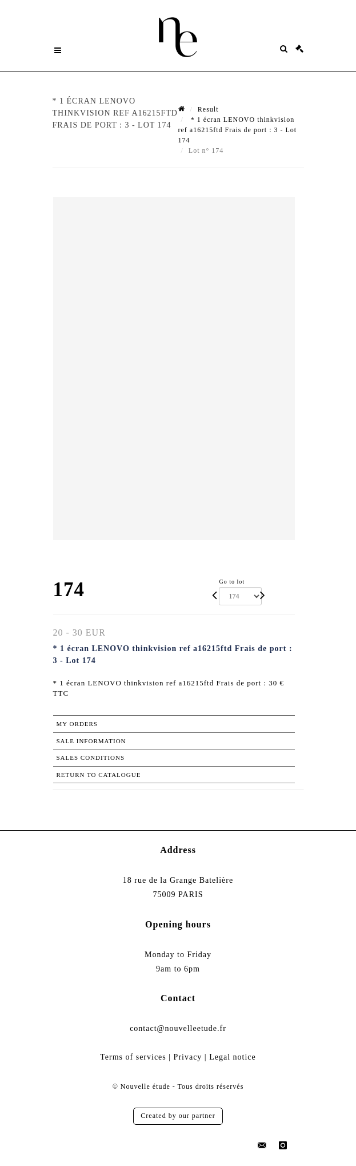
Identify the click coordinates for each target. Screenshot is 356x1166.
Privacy (188, 1057)
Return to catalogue (99, 774)
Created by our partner (178, 1116)
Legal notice (232, 1057)
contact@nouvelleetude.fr (178, 1028)
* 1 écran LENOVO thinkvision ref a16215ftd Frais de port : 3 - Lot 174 (237, 130)
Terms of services (133, 1057)
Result (208, 109)
